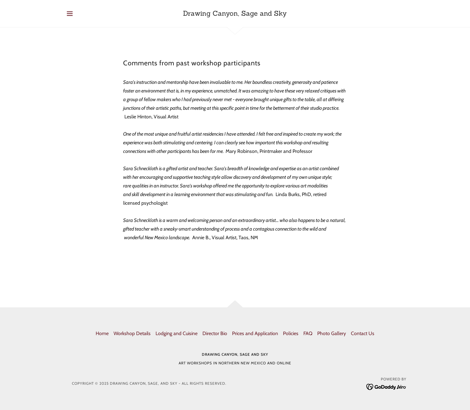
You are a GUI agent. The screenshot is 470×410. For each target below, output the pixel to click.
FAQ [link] (307, 333)
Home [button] (102, 333)
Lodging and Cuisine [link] (177, 333)
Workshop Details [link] (132, 333)
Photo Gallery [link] (331, 333)
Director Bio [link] (214, 333)
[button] (70, 13)
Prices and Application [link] (255, 333)
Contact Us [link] (362, 333)
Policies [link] (290, 333)
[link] (235, 14)
